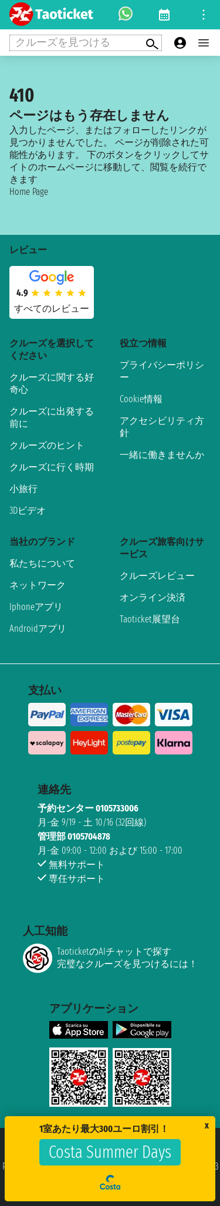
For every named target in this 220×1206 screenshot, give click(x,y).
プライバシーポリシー (162, 371)
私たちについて (42, 563)
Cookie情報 (141, 399)
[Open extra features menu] (85, 43)
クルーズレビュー (157, 575)
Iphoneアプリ (36, 606)
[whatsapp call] (126, 14)
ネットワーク (37, 585)
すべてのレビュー (51, 308)
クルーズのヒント (46, 445)
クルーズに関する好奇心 (51, 383)
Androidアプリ (37, 628)
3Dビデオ (27, 510)
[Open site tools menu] (204, 15)
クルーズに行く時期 (51, 467)
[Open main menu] (204, 43)
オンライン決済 (152, 597)
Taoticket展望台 (150, 619)
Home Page (28, 191)
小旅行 (23, 488)
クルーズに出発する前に (51, 417)
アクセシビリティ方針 (162, 427)
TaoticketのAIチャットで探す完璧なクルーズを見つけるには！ (110, 958)
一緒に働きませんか (162, 454)
